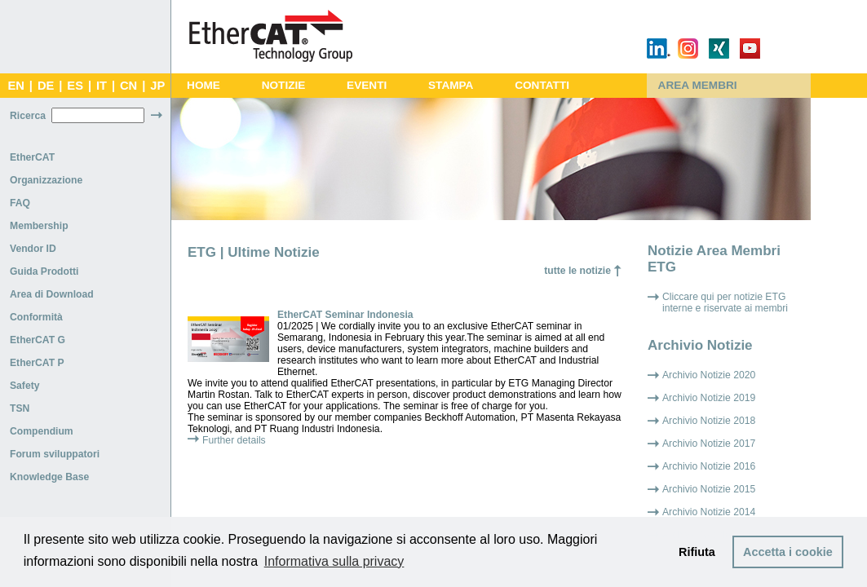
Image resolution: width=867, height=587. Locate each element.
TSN (19, 408)
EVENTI (367, 85)
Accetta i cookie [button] (788, 551)
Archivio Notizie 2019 (708, 398)
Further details (234, 440)
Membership (39, 226)
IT (101, 85)
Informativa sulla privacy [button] (334, 561)
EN (15, 85)
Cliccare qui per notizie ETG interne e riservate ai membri (725, 302)
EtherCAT (32, 157)
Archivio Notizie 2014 (708, 512)
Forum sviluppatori (55, 454)
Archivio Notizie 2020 (708, 375)
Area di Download (52, 294)
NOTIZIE (284, 85)
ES (75, 85)
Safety (25, 385)
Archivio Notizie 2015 (708, 489)
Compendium (41, 431)
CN (128, 85)
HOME (203, 85)
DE (46, 85)
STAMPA (450, 85)
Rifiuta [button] (697, 551)
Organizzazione (46, 180)
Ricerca (28, 115)
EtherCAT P (37, 363)
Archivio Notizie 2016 (708, 466)
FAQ (20, 203)
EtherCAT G (37, 340)
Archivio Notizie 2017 (708, 443)
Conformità (36, 317)
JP (157, 85)
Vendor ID (33, 248)
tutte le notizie (577, 270)
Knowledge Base (49, 477)
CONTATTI (542, 85)
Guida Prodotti (44, 271)
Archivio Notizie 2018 (708, 420)
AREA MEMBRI (697, 85)
